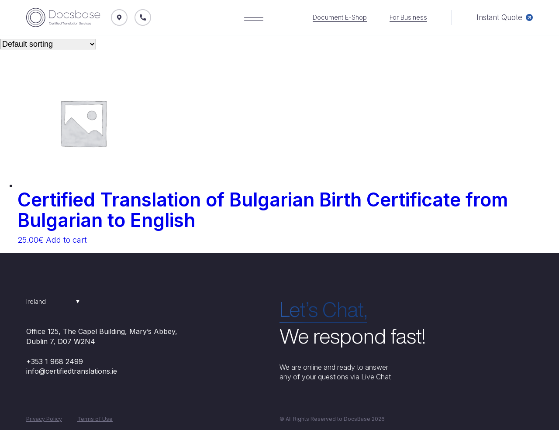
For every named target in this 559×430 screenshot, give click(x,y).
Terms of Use (95, 419)
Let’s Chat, (323, 309)
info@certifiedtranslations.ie (71, 371)
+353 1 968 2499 (54, 361)
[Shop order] (48, 44)
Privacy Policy (44, 419)
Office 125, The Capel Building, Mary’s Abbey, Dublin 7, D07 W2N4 (101, 336)
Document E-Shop (340, 17)
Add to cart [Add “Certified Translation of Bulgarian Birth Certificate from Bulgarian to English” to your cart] (66, 239)
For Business (408, 17)
